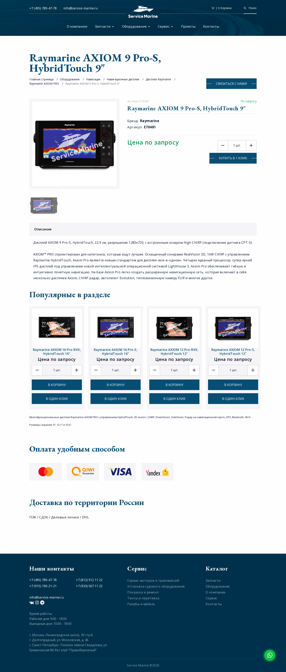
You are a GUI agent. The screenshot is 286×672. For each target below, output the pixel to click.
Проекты (188, 26)
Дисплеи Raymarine (158, 79)
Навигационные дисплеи (123, 79)
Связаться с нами (231, 84)
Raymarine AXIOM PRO (44, 83)
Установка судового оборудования (156, 586)
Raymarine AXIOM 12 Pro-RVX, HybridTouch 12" (174, 352)
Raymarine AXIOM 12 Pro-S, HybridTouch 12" (233, 352)
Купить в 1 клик (233, 158)
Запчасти (104, 26)
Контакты (211, 26)
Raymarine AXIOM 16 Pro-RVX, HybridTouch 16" (57, 352)
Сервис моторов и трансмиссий (153, 580)
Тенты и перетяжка (143, 598)
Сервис (165, 26)
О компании (77, 26)
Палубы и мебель (141, 604)
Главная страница (41, 79)
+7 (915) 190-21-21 (43, 586)
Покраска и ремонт (143, 592)
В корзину (57, 385)
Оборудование (136, 26)
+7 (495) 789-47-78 (43, 8)
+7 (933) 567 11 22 (89, 586)
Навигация (93, 79)
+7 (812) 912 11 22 (89, 580)
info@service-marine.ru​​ (80, 8)
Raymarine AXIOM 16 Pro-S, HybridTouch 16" (116, 352)
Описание (144, 229)
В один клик (57, 399)
